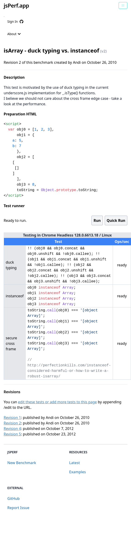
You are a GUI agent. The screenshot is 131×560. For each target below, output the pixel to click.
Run (97, 220)
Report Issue (18, 507)
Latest (74, 462)
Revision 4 (12, 428)
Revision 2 (12, 423)
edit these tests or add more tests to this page (57, 401)
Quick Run (116, 220)
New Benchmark (21, 462)
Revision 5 (12, 434)
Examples (77, 471)
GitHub (13, 498)
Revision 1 (12, 417)
